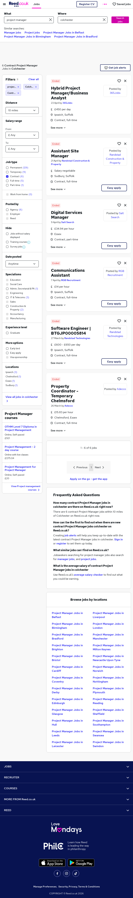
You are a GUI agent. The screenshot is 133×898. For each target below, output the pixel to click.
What (7, 13)
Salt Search (67, 222)
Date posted (13, 256)
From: (9, 129)
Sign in (118, 539)
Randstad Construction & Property (115, 159)
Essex (10, 380)
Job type (11, 162)
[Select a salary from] (22, 135)
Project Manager (27, 65)
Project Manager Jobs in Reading (108, 701)
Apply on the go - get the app (88, 479)
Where (62, 13)
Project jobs (32, 32)
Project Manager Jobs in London (108, 626)
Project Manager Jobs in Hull (67, 722)
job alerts (70, 535)
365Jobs (67, 102)
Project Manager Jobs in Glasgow (67, 712)
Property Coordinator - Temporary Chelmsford (64, 393)
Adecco (68, 405)
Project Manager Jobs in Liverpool (108, 615)
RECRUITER (66, 777)
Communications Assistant (68, 273)
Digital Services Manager (66, 215)
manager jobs (66, 559)
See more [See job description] (58, 127)
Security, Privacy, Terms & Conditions (79, 886)
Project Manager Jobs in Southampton (108, 722)
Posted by (12, 204)
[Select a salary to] (22, 149)
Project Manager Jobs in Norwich (108, 669)
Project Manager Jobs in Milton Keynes (108, 647)
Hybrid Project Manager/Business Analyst (69, 93)
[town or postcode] (82, 19)
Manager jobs (12, 32)
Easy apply (114, 188)
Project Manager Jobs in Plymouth (108, 690)
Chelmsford (13, 376)
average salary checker (88, 574)
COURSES (66, 788)
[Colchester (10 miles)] (31, 86)
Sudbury (12, 385)
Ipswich (11, 372)
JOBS (66, 766)
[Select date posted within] (22, 264)
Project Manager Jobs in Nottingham (108, 679)
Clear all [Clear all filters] (33, 79)
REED (66, 810)
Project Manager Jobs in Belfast (63, 32)
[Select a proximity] (22, 110)
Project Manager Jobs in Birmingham (27, 36)
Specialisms (13, 274)
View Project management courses (25, 488)
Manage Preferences (45, 886)
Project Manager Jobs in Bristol (67, 658)
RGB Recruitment (70, 280)
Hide (9, 228)
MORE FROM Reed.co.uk (66, 799)
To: (7, 142)
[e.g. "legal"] (29, 19)
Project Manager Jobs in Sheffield (108, 712)
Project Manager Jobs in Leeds (67, 733)
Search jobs (120, 19)
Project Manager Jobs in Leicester (67, 744)
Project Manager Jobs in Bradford (75, 36)
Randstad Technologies (77, 338)
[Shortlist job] (119, 80)
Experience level (16, 327)
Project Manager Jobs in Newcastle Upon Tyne (108, 658)
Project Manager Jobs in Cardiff (67, 669)
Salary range (14, 121)
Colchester (18, 68)
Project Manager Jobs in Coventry (67, 679)
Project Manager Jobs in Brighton (67, 647)
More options (14, 343)
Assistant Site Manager (65, 153)
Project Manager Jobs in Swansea (108, 733)
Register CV (86, 4)
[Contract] (13, 92)
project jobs (88, 559)
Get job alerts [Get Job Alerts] (115, 68)
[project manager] (13, 86)
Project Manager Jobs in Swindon (108, 744)
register (61, 543)
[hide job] (125, 80)
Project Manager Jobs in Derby (67, 690)
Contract (10, 65)
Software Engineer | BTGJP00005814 (71, 331)
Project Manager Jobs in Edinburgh (67, 701)
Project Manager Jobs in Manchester (108, 636)
